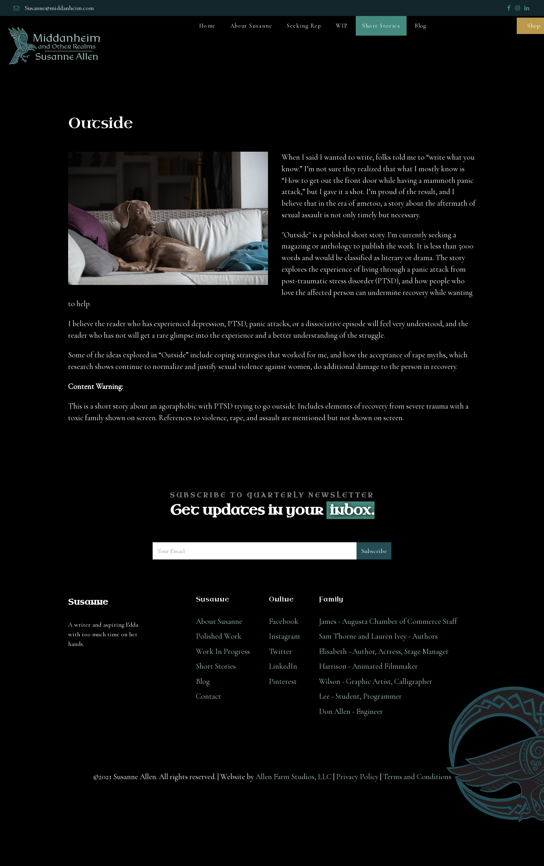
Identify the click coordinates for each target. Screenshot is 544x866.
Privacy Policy (357, 777)
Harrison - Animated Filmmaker (368, 666)
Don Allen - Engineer (351, 711)
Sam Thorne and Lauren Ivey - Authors (378, 636)
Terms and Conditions (417, 777)
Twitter (280, 651)
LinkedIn (283, 666)
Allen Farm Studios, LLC (294, 777)
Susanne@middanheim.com (59, 8)
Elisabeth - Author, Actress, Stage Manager (384, 651)
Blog (203, 681)
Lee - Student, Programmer (360, 696)
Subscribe (374, 551)
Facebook (283, 621)
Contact (208, 696)
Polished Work (219, 636)
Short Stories (216, 666)
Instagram (284, 636)
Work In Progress (223, 651)
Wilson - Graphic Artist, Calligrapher (375, 681)
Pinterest (283, 681)
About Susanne (219, 621)
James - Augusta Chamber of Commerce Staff (388, 621)
